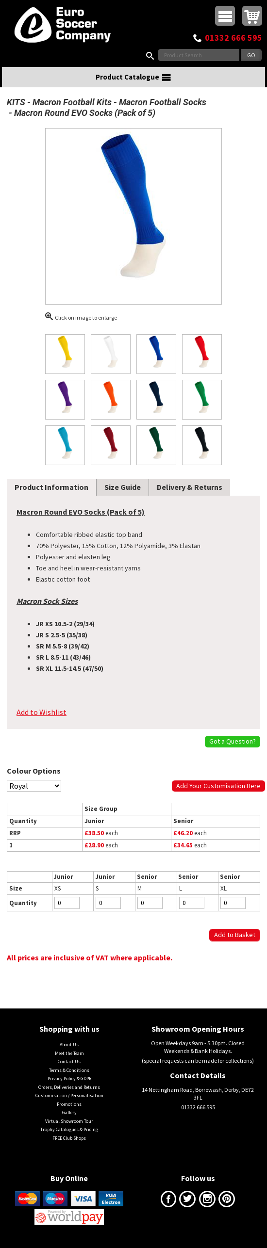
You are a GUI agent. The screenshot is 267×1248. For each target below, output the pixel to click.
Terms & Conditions (69, 1070)
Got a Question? (232, 741)
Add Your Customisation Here (218, 785)
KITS (16, 102)
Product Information (51, 487)
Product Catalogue (133, 77)
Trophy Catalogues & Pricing (69, 1129)
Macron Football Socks (162, 102)
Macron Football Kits (72, 102)
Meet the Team (69, 1053)
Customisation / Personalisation (69, 1095)
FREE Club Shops (69, 1138)
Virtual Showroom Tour (69, 1121)
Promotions (69, 1104)
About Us (69, 1044)
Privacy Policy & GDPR (69, 1078)
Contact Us (69, 1061)
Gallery (69, 1112)
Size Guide (122, 487)
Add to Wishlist (42, 712)
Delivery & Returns (189, 487)
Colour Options (34, 771)
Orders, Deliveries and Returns (69, 1087)
